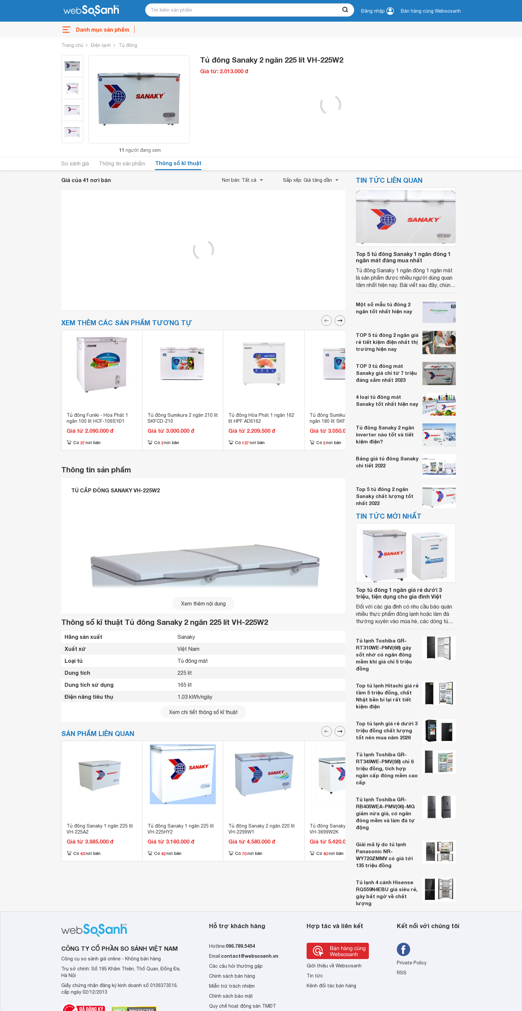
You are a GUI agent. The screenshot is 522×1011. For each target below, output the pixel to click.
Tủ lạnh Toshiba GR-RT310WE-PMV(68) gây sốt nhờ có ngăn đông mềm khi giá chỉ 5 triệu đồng (384, 654)
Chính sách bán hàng (232, 976)
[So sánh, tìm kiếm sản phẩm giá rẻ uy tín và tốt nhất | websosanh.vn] (91, 11)
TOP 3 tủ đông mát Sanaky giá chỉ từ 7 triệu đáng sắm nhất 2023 (386, 373)
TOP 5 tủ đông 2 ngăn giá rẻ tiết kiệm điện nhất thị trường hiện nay (387, 342)
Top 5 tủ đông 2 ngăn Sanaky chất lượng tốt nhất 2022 (384, 496)
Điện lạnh (101, 45)
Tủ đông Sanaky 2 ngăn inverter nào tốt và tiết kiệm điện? (385, 434)
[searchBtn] (345, 10)
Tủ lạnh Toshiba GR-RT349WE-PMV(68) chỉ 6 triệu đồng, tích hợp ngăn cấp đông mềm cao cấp (387, 768)
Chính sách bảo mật (231, 996)
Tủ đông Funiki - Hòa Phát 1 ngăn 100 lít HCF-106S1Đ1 (97, 418)
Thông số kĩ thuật (178, 163)
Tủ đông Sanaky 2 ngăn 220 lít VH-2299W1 (261, 829)
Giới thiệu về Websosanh (334, 965)
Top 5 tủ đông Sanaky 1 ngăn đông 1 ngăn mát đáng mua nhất (403, 257)
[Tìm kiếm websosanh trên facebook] (403, 949)
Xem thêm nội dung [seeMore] (203, 604)
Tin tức (315, 975)
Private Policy (411, 962)
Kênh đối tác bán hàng (331, 985)
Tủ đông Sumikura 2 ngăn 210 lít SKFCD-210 (182, 418)
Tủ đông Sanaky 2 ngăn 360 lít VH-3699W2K (343, 829)
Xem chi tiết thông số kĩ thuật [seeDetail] (203, 712)
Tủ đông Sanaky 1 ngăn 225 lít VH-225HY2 (180, 829)
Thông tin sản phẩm (122, 163)
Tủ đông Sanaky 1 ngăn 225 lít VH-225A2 (100, 829)
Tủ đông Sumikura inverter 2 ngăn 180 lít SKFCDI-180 (341, 418)
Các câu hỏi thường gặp (236, 966)
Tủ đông (128, 45)
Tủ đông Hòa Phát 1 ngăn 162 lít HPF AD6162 (261, 418)
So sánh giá (75, 163)
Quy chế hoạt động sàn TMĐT (242, 1006)
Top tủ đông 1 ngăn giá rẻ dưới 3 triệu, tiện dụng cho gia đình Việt (399, 593)
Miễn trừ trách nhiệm (232, 986)
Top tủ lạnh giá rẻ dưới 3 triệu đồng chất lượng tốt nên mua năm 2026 (386, 730)
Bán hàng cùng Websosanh (431, 11)
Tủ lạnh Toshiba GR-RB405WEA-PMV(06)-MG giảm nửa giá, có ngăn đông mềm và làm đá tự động (385, 813)
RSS (401, 972)
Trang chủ (72, 45)
